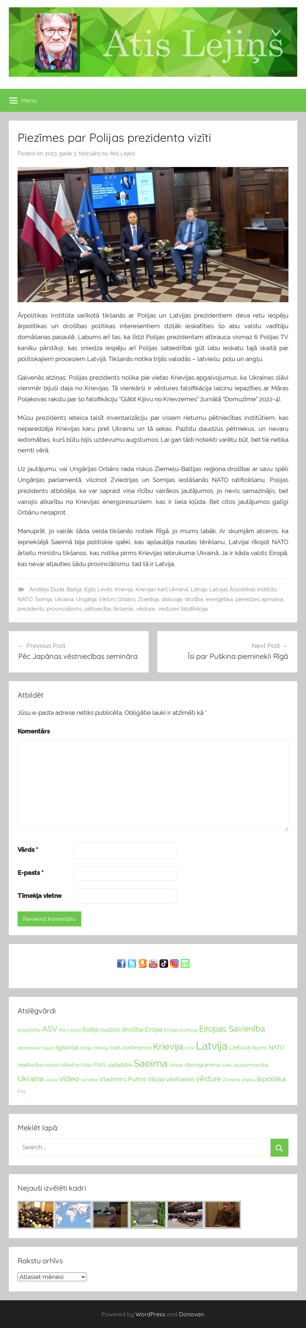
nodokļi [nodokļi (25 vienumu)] (51, 1065)
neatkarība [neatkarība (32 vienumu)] (30, 1065)
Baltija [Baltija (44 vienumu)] (90, 1029)
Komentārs (34, 731)
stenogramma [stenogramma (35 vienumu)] (202, 1065)
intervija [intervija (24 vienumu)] (101, 1048)
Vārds (28, 849)
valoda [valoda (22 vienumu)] (51, 1079)
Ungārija (86, 599)
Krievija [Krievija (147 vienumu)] (168, 1046)
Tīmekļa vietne (39, 895)
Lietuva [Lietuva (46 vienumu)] (239, 1047)
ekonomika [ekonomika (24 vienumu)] (29, 1048)
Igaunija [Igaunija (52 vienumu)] (67, 1047)
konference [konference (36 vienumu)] (137, 1047)
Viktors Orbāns (117, 599)
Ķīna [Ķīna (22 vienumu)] (22, 1091)
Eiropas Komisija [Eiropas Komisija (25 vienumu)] (181, 1030)
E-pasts (31, 872)
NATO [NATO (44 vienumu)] (276, 1047)
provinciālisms (64, 609)
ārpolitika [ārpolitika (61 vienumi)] (271, 1079)
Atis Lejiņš (122, 153)
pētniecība (98, 609)
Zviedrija (148, 599)
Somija (43, 599)
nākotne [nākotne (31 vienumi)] (69, 1065)
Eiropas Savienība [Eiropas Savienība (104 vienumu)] (232, 1028)
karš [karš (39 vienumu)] (116, 1047)
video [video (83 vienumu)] (69, 1078)
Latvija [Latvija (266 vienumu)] (212, 1045)
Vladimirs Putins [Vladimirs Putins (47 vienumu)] (122, 1079)
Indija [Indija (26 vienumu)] (86, 1048)
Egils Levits (98, 589)
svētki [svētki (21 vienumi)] (226, 1065)
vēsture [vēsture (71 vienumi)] (208, 1078)
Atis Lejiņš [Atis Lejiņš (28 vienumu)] (70, 1030)
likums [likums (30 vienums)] (259, 1048)
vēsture (145, 609)
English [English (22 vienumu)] (48, 1048)
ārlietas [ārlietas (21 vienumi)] (248, 1080)
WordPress (150, 1314)
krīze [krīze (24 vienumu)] (189, 1048)
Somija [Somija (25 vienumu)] (176, 1065)
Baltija (74, 589)
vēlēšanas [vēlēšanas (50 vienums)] (180, 1079)
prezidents (31, 609)
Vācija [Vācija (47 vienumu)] (156, 1079)
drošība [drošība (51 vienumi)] (132, 1029)
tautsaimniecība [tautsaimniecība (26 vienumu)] (251, 1065)
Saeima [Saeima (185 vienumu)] (151, 1063)
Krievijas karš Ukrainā (161, 589)
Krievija (124, 589)
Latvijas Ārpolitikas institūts (242, 589)
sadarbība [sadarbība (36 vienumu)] (120, 1065)
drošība (194, 599)
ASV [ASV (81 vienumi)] (49, 1029)
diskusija (171, 599)
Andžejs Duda (46, 589)
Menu (23, 100)
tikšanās (123, 609)
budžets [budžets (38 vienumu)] (110, 1030)
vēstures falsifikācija (183, 609)
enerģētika (219, 599)
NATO (25, 599)
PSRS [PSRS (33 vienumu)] (100, 1065)
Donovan (191, 1314)
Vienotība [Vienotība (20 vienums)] (89, 1080)
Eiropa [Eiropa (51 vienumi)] (154, 1029)
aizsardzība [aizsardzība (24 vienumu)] (29, 1030)
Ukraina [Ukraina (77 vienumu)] (31, 1078)
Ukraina (64, 599)
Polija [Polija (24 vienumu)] (86, 1065)
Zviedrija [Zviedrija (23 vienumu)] (231, 1079)
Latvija (199, 589)
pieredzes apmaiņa (259, 599)
